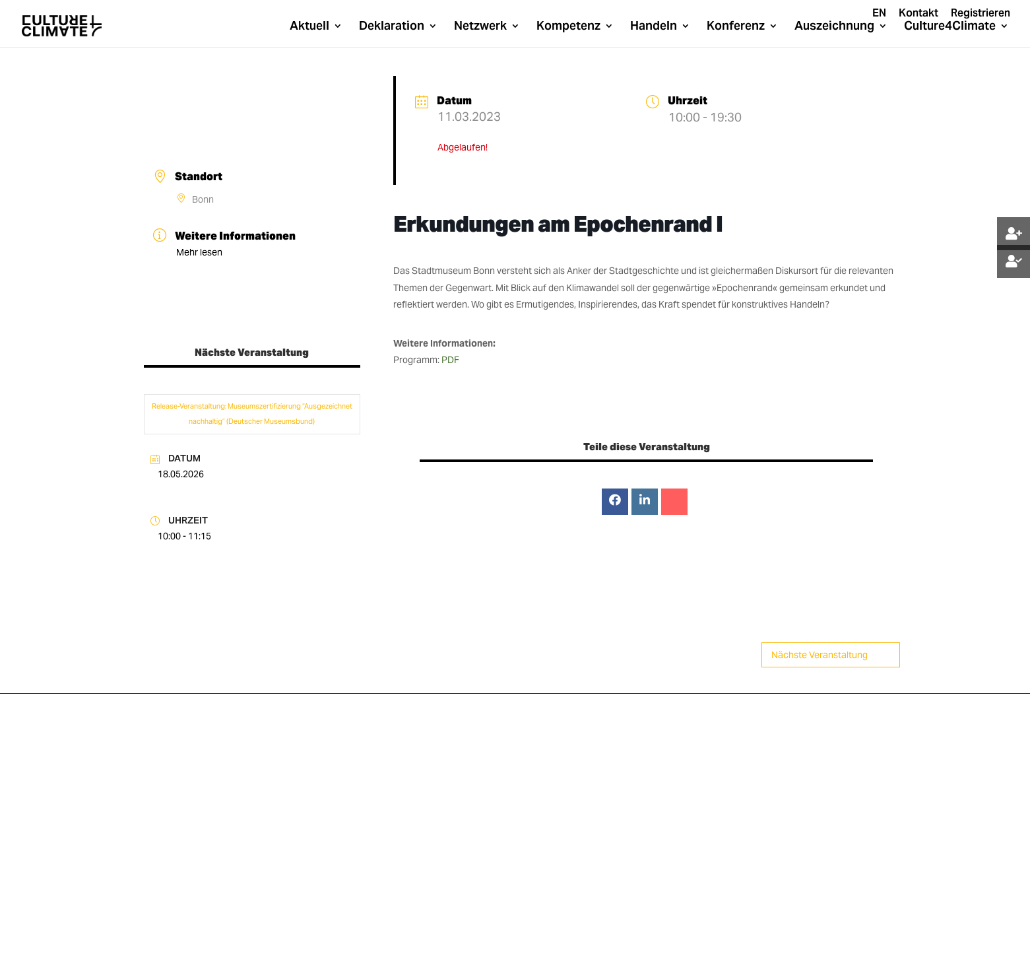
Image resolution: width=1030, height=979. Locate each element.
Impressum (380, 952)
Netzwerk (480, 27)
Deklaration (391, 27)
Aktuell (309, 27)
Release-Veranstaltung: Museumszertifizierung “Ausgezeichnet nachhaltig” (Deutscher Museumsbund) (252, 413)
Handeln (653, 27)
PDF (450, 360)
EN (879, 14)
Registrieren (980, 14)
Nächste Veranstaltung (830, 655)
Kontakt (918, 14)
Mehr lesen (199, 252)
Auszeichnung (834, 27)
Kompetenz (568, 27)
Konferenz (736, 27)
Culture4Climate (950, 27)
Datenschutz (311, 952)
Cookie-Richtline (468, 952)
